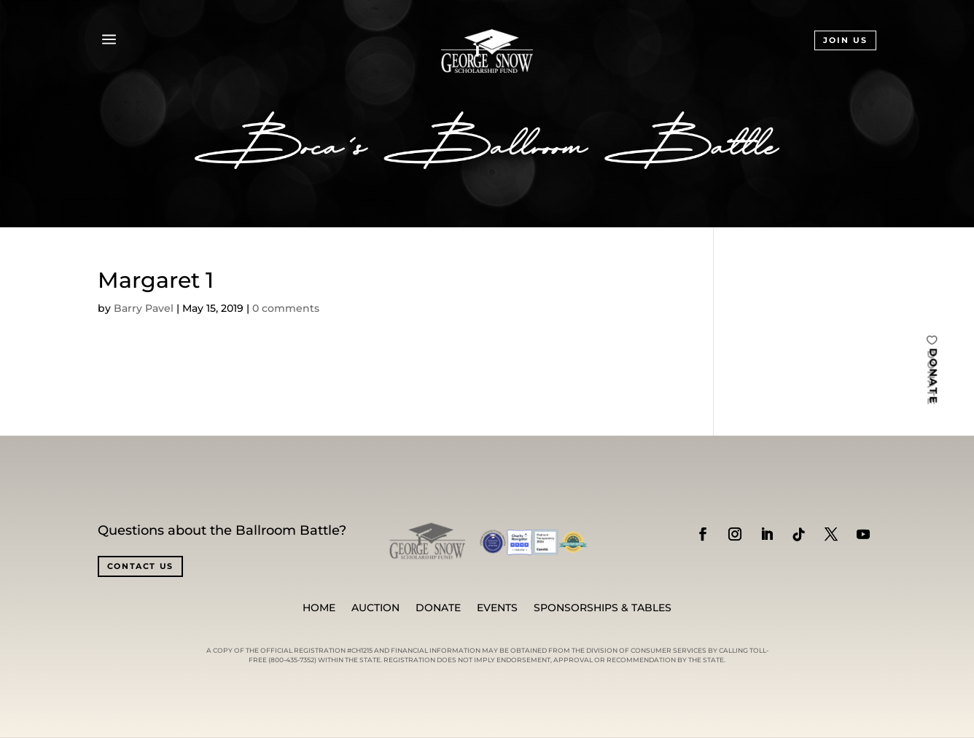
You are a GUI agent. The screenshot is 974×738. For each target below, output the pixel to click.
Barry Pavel (144, 308)
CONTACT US (140, 566)
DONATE (933, 376)
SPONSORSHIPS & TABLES (602, 608)
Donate (438, 608)
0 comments (285, 308)
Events (497, 608)
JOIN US (845, 40)
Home (319, 608)
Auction (375, 608)
